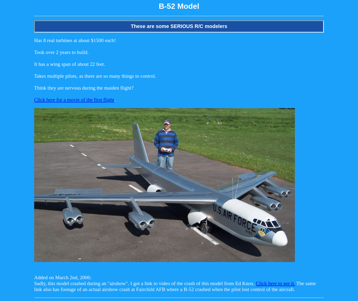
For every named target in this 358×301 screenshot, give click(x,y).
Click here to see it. (275, 283)
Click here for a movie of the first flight (74, 100)
